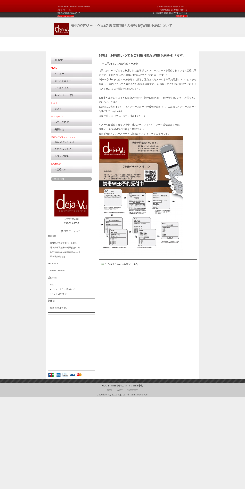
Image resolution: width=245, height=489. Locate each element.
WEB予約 (59, 271)
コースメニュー (62, 173)
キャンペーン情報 (64, 187)
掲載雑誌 (59, 221)
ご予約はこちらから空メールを (120, 155)
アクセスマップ (62, 241)
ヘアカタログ (61, 214)
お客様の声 (60, 261)
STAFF (58, 201)
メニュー (59, 165)
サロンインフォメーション (64, 234)
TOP (59, 152)
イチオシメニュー (64, 180)
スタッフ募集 (61, 248)
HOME (105, 477)
